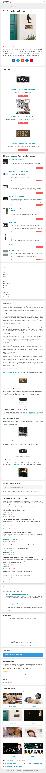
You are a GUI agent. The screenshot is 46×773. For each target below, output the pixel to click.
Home (2, 6)
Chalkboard (12, 756)
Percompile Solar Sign (15, 184)
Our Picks (5, 272)
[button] (44, 1)
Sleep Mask (33, 706)
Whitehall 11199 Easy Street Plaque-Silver (23, 89)
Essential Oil (34, 756)
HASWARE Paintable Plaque (17, 251)
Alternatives (6, 274)
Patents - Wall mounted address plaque (17, 594)
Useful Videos (6, 287)
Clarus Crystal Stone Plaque (17, 159)
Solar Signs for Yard (18, 464)
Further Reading (6, 283)
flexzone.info (9, 514)
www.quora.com (9, 566)
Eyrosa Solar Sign (14, 222)
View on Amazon (23, 95)
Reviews (5, 281)
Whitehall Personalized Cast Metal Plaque (23, 143)
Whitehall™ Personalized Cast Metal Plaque (23, 116)
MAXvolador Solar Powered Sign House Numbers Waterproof (23, 209)
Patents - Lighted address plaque (15, 604)
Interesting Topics (7, 297)
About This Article (7, 294)
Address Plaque (12, 723)
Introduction (5, 270)
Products (8, 6)
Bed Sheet (33, 740)
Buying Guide (6, 279)
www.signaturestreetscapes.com (13, 579)
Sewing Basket (12, 706)
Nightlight (33, 723)
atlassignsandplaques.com (11, 539)
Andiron (12, 740)
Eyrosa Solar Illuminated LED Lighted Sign (21, 235)
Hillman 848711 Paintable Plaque (18, 171)
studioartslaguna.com (10, 552)
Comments (5, 292)
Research (5, 285)
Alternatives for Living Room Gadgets (13, 766)
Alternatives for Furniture (10, 763)
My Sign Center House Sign (16, 196)
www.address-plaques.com (12, 527)
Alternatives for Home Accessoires (33, 763)
